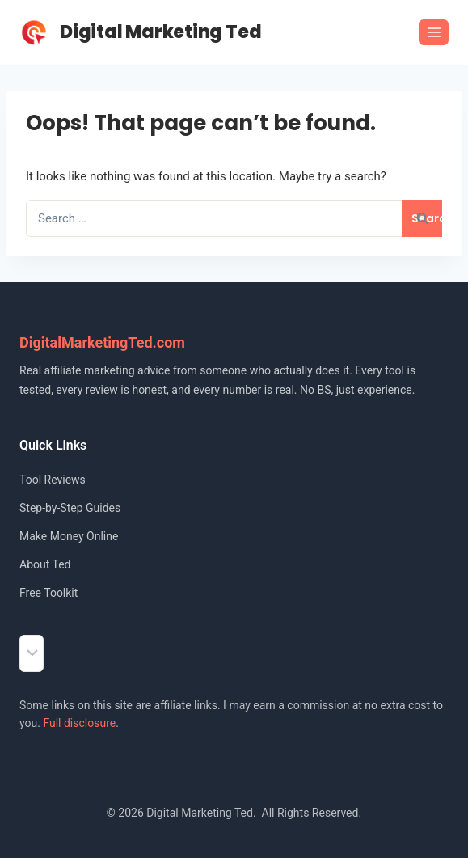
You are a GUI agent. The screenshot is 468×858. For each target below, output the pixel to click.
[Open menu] (434, 31)
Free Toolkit (48, 592)
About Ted (44, 564)
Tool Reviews (52, 479)
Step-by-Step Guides (69, 507)
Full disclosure (79, 722)
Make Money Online (68, 536)
